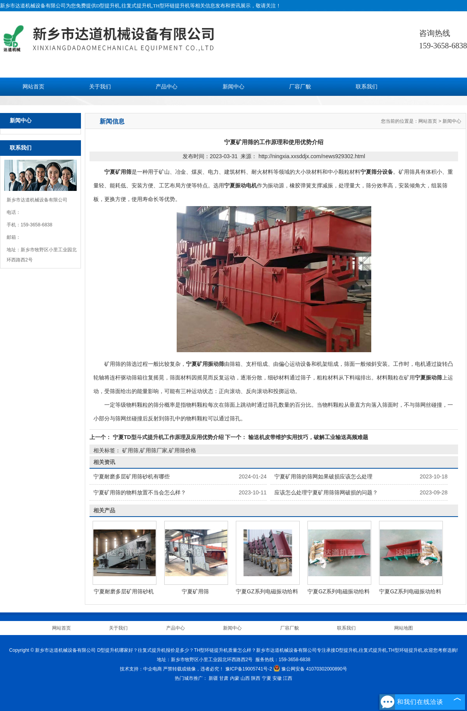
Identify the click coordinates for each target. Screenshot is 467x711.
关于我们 (100, 87)
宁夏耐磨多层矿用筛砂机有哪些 (131, 476)
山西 (245, 678)
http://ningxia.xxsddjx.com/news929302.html (311, 156)
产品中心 (166, 87)
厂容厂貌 (300, 87)
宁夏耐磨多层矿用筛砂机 (124, 591)
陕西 (255, 678)
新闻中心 (233, 87)
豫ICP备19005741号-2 (248, 669)
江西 (287, 678)
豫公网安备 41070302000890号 (310, 669)
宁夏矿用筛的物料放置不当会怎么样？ (139, 492)
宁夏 (266, 678)
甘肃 (223, 678)
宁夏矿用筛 (195, 591)
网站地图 (403, 628)
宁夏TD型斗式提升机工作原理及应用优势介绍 (168, 437)
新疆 (213, 678)
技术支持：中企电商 (141, 669)
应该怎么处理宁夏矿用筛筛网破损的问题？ (326, 492)
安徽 (277, 678)
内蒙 (234, 678)
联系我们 (366, 87)
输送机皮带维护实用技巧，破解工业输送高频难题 (307, 437)
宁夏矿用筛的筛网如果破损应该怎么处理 (323, 476)
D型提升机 (108, 6)
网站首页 (33, 87)
